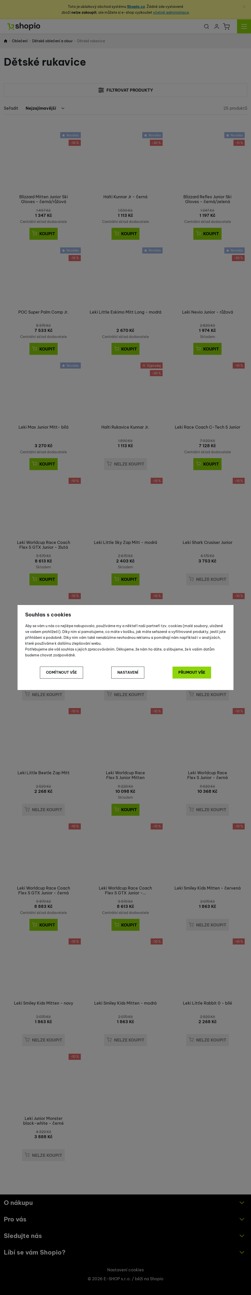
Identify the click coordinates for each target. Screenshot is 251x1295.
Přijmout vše (191, 672)
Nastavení (127, 672)
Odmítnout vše (61, 672)
